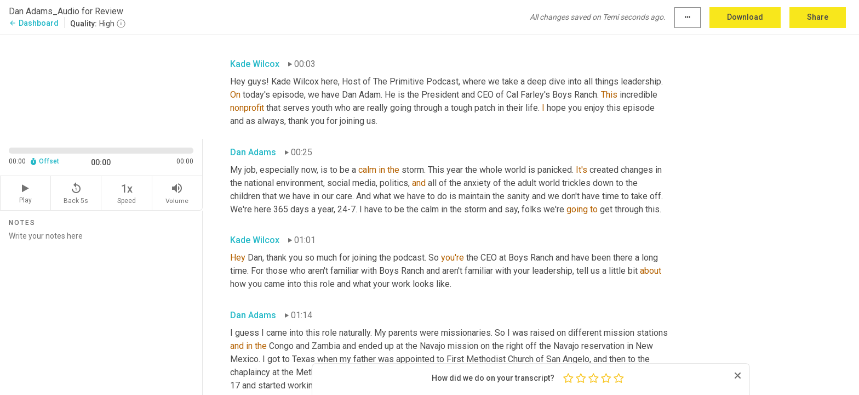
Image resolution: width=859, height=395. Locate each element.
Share (817, 17)
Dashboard (34, 23)
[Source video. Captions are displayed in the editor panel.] (101, 86)
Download (745, 17)
